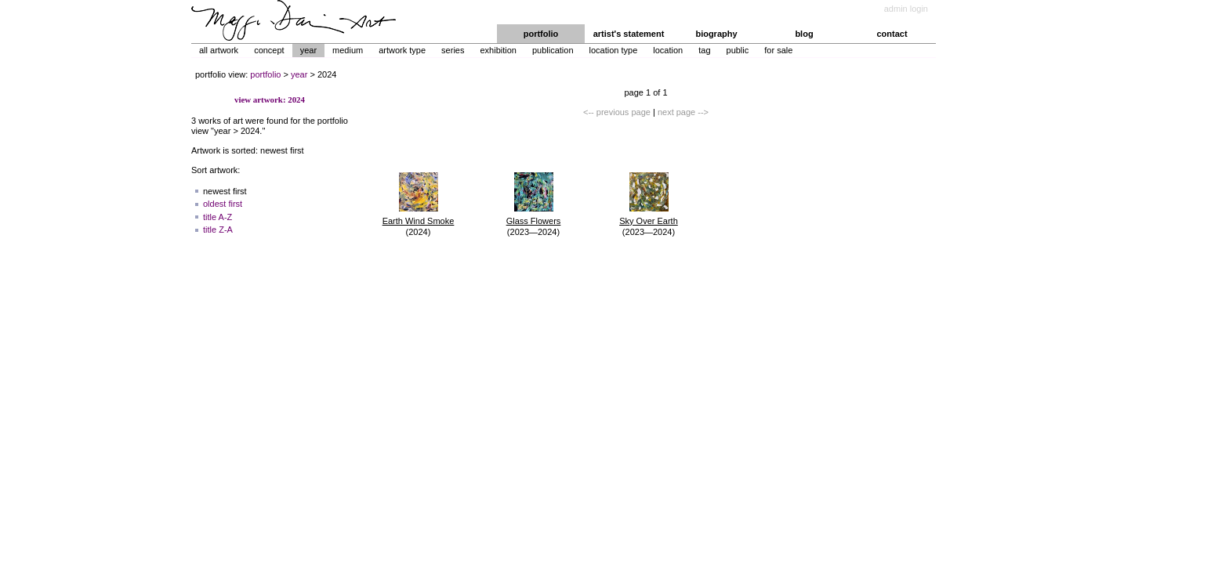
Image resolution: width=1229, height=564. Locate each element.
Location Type (613, 50)
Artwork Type (402, 50)
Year (308, 50)
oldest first (222, 203)
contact (891, 33)
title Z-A (218, 229)
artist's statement (629, 33)
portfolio (541, 33)
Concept (269, 50)
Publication (553, 50)
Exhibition (498, 50)
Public (738, 50)
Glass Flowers (533, 221)
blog (804, 33)
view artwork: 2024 (269, 99)
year (299, 74)
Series (452, 50)
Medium (347, 50)
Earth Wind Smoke (418, 221)
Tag (704, 50)
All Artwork (218, 50)
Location (668, 50)
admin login (906, 8)
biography (716, 33)
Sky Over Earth (648, 221)
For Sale (778, 50)
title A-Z (217, 217)
